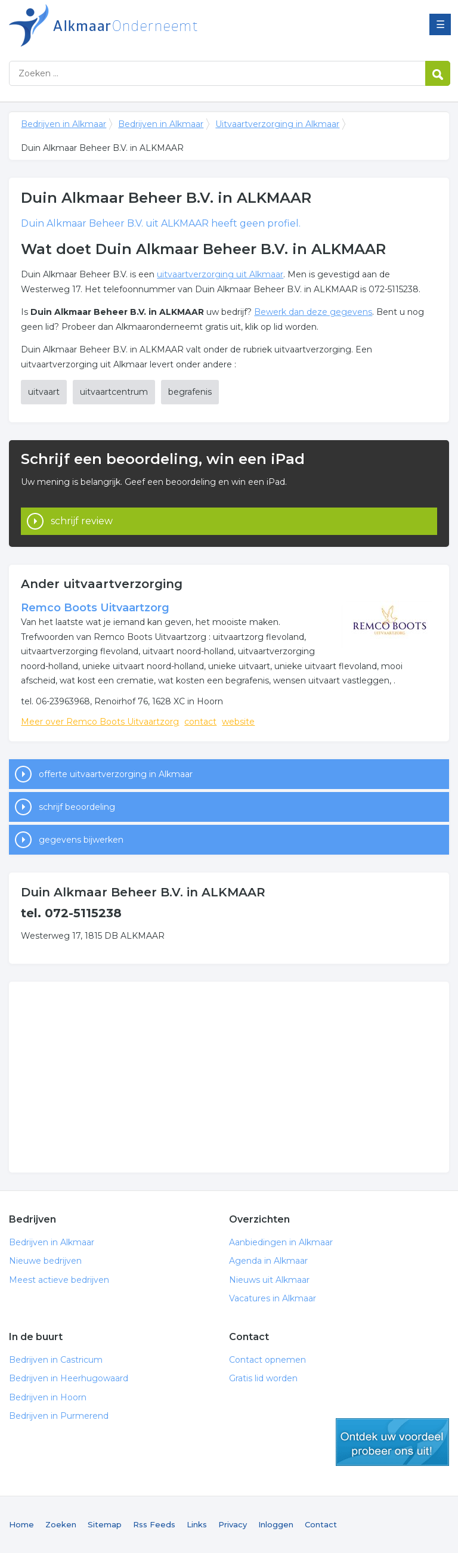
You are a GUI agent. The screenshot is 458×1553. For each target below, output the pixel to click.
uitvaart (44, 391)
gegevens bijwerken (81, 839)
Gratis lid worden (263, 1378)
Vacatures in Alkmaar (272, 1298)
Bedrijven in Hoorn (47, 1397)
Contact (321, 1524)
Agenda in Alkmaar (268, 1260)
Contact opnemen (267, 1359)
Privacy (232, 1524)
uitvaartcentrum (114, 391)
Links (197, 1524)
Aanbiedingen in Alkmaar (281, 1242)
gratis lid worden (392, 1442)
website (238, 721)
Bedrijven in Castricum (56, 1359)
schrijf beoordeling (77, 807)
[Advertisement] (229, 1077)
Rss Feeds (154, 1524)
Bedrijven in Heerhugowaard (68, 1378)
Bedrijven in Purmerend (59, 1415)
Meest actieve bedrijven (59, 1279)
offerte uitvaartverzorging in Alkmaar (116, 774)
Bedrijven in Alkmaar (158, 25)
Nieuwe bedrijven (45, 1260)
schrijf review (82, 521)
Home (21, 1524)
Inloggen (275, 1524)
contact (200, 721)
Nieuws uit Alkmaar (269, 1279)
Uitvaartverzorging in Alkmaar (277, 124)
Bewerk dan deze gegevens (313, 312)
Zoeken (60, 1524)
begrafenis (190, 391)
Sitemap (105, 1524)
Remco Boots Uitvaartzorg (95, 607)
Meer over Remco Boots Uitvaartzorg (100, 721)
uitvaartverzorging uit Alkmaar (220, 274)
